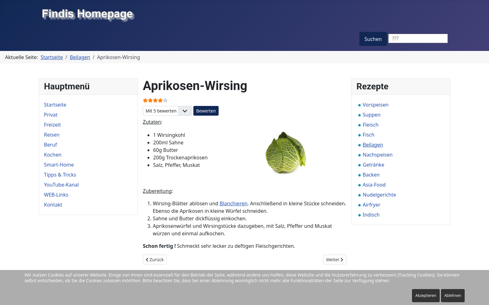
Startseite (55, 104)
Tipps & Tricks (60, 174)
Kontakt (53, 204)
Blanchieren (233, 203)
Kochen (52, 154)
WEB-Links (56, 194)
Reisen (52, 134)
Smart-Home (59, 164)
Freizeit (52, 124)
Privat (50, 114)
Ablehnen (452, 295)
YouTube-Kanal (61, 184)
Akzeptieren (425, 295)
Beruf (50, 144)
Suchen (373, 39)
